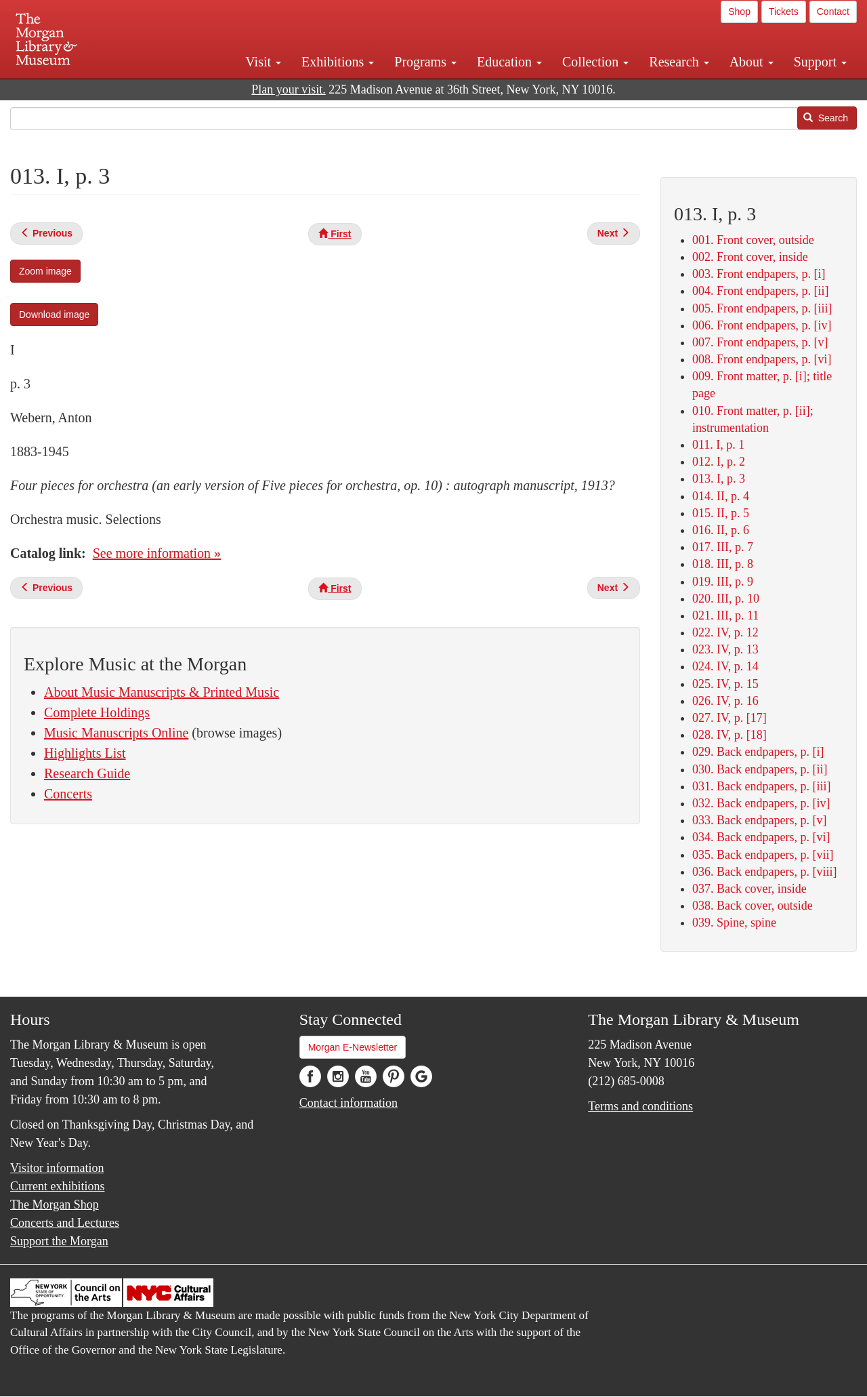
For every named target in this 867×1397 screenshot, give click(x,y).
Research (679, 61)
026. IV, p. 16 (725, 701)
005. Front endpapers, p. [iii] (762, 308)
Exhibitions (337, 61)
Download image (54, 314)
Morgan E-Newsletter (353, 1047)
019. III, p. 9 (722, 581)
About (751, 61)
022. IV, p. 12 (725, 632)
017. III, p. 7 (722, 547)
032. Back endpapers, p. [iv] (761, 803)
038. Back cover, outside (752, 905)
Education (509, 61)
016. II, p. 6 (720, 530)
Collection (595, 61)
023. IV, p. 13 (725, 649)
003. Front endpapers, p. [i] (758, 274)
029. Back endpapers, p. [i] (758, 751)
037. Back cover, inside (749, 888)
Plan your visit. (288, 89)
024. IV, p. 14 (725, 666)
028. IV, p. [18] (729, 735)
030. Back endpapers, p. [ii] (759, 769)
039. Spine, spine (734, 922)
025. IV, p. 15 (725, 684)
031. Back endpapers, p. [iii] (761, 786)
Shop (739, 11)
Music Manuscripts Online (116, 732)
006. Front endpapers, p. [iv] (761, 325)
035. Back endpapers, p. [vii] (762, 855)
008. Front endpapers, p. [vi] (761, 359)
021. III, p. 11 (725, 615)
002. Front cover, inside (750, 257)
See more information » (157, 553)
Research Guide (87, 773)
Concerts (68, 793)
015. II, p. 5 (720, 513)
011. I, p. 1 (718, 444)
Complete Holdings (97, 712)
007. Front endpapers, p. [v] (760, 342)
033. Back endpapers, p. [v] (759, 820)
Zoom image (45, 271)
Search (825, 118)
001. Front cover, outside (753, 240)
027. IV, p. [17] (729, 718)
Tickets (784, 11)
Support (820, 61)
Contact (833, 11)
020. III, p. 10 (725, 598)
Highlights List (85, 753)
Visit (263, 61)
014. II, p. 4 (720, 496)
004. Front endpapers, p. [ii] (760, 291)
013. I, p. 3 (718, 478)
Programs (425, 61)
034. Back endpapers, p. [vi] (761, 837)
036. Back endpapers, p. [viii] (764, 871)
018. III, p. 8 (722, 564)
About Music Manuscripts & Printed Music (161, 692)
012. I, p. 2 (718, 461)
